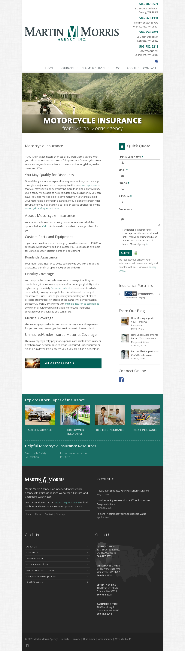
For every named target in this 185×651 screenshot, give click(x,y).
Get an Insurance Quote (57, 570)
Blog (117, 68)
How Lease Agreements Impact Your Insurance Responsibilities (139, 340)
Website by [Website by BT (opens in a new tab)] (123, 639)
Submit (125, 253)
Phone (124, 182)
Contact (150, 68)
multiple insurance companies (82, 303)
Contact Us (57, 552)
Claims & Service (95, 68)
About (132, 68)
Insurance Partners (136, 285)
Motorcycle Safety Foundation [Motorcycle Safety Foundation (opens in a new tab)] (42, 208)
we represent (89, 185)
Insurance (68, 68)
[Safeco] (139, 295)
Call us (46, 226)
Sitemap (60, 514)
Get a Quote (50, 363)
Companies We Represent (57, 576)
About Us (57, 546)
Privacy (76, 639)
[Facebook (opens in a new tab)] (156, 61)
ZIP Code (125, 196)
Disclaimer (89, 639)
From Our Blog (132, 310)
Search (65, 639)
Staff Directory (57, 582)
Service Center (57, 558)
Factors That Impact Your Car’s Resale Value (139, 355)
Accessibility (105, 639)
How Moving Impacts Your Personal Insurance (139, 323)
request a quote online (67, 502)
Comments (125, 209)
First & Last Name (131, 156)
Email (123, 169)
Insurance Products (57, 564)
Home (49, 68)
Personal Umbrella (61, 288)
